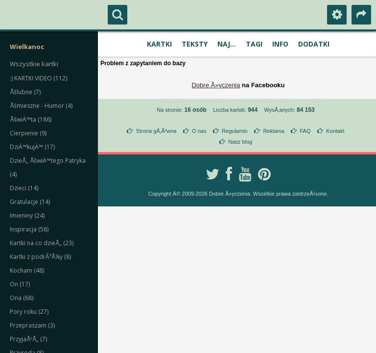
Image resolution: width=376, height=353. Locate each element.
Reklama (273, 131)
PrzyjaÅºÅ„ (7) (28, 339)
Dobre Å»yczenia (215, 85)
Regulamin (235, 131)
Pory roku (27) (29, 311)
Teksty (195, 44)
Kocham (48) (27, 270)
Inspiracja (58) (29, 229)
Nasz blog (240, 142)
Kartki (159, 44)
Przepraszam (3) (32, 325)
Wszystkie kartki (34, 63)
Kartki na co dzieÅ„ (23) (41, 243)
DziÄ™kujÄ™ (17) (32, 147)
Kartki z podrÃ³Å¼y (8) (40, 256)
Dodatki (313, 44)
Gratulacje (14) (30, 202)
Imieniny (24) (27, 215)
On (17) (20, 284)
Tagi (254, 44)
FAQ (305, 131)
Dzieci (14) (24, 188)
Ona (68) (21, 298)
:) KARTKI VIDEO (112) (38, 78)
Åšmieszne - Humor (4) (41, 105)
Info (280, 44)
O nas (199, 131)
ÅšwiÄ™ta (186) (30, 119)
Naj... (226, 44)
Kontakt (335, 131)
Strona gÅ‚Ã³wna (156, 131)
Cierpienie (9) (28, 133)
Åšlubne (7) (25, 92)
